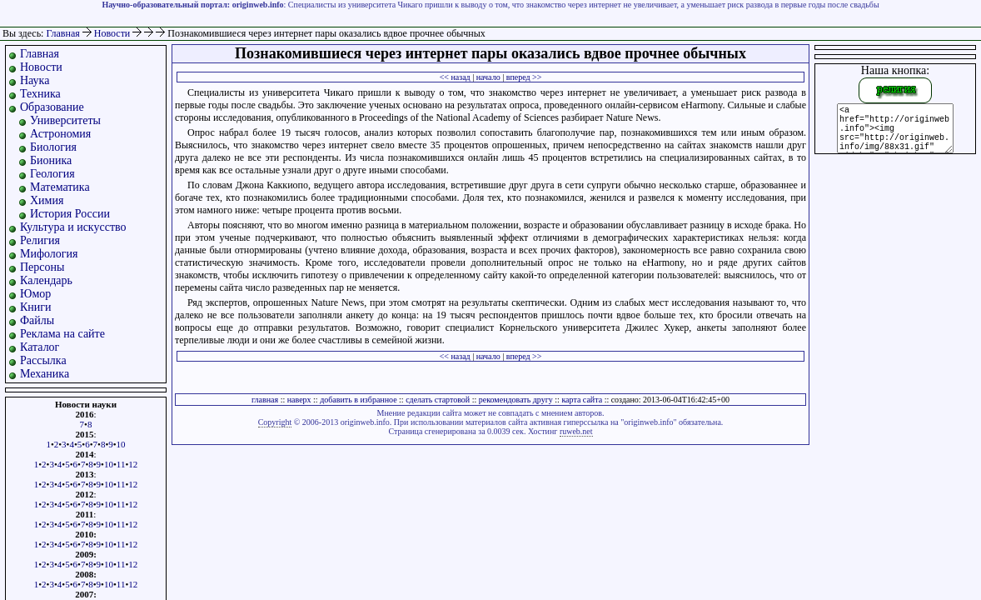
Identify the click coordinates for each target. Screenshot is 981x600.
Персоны (42, 267)
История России (70, 214)
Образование (52, 107)
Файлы (37, 320)
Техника (40, 94)
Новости (113, 33)
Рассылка (43, 360)
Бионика (51, 160)
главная (264, 399)
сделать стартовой (438, 399)
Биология (53, 147)
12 (132, 464)
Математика (60, 187)
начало (488, 77)
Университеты (65, 120)
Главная (62, 33)
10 (121, 444)
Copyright (275, 422)
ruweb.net (576, 431)
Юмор (35, 294)
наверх (299, 399)
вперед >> (524, 77)
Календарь (46, 280)
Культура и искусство (73, 227)
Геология (52, 174)
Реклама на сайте (62, 334)
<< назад (455, 77)
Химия (46, 200)
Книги (36, 307)
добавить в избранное (358, 399)
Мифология (49, 254)
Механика (44, 374)
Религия (40, 240)
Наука (34, 80)
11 (121, 464)
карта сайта (581, 399)
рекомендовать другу (516, 399)
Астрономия (60, 134)
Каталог (39, 347)
